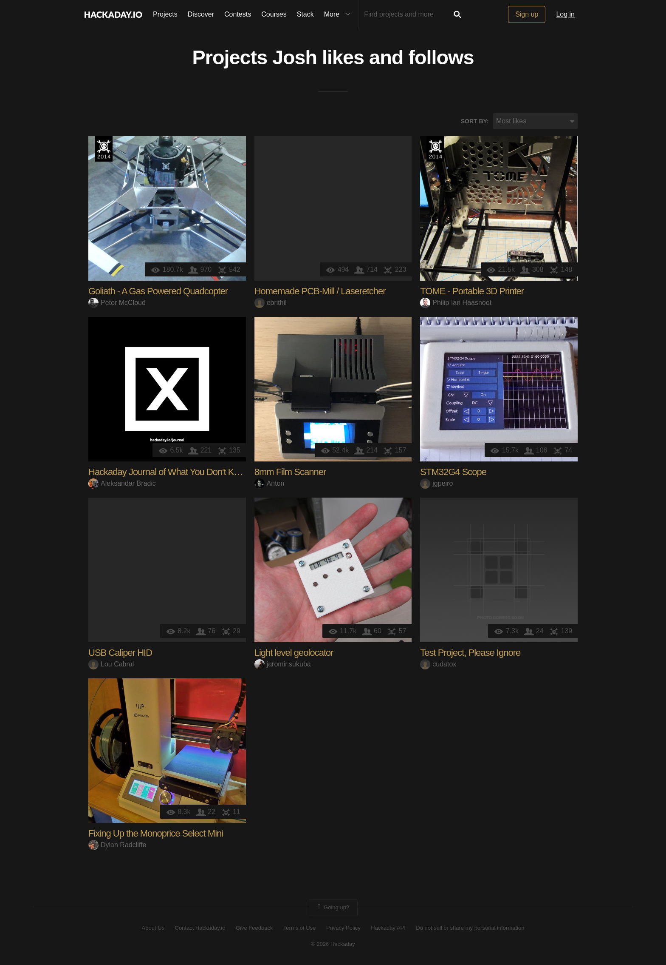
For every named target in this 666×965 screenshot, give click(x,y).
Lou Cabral (111, 664)
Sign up (526, 14)
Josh (294, 58)
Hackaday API (388, 928)
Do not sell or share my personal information (470, 928)
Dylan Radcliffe (117, 844)
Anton (269, 483)
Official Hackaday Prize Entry (104, 149)
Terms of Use (299, 928)
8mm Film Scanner (290, 472)
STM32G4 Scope (453, 472)
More (339, 14)
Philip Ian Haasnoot (455, 302)
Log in (565, 14)
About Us (153, 928)
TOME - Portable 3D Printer (472, 291)
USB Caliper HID (120, 653)
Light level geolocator (293, 653)
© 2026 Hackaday (333, 944)
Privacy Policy (343, 928)
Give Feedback (254, 928)
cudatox (438, 664)
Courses (274, 14)
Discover (201, 14)
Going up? (333, 908)
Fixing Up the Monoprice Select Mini (155, 833)
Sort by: (475, 121)
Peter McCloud (117, 302)
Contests (237, 14)
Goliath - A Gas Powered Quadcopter (158, 291)
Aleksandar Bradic (122, 483)
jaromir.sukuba (282, 664)
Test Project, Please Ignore (470, 653)
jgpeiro (436, 483)
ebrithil (270, 302)
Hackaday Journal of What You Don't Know (169, 472)
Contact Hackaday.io (200, 928)
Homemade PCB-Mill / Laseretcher (320, 291)
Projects (165, 14)
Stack (305, 14)
